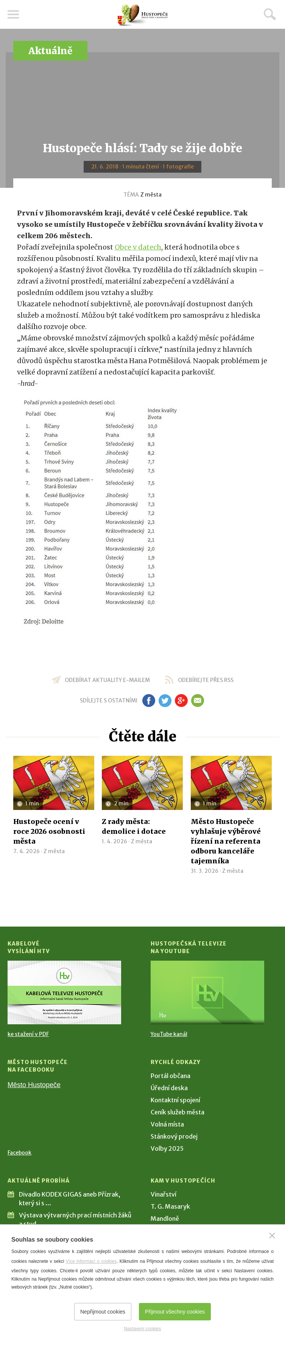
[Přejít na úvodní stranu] (142, 15)
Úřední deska (169, 1088)
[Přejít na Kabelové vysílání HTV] (64, 992)
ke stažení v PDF (28, 1034)
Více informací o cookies (91, 1261)
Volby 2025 (167, 1148)
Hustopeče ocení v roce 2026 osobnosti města (49, 831)
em (198, 700)
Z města (151, 194)
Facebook (19, 1152)
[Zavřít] (272, 1235)
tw (165, 700)
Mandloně (165, 1218)
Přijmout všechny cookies (175, 1312)
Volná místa (167, 1124)
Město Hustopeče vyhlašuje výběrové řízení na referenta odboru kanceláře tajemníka (226, 841)
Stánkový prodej (174, 1136)
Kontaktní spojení (175, 1100)
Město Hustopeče (34, 1085)
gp (181, 700)
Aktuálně (50, 51)
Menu (13, 14)
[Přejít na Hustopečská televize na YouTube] (207, 992)
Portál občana (170, 1076)
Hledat (269, 14)
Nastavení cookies (142, 1328)
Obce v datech (138, 247)
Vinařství (163, 1194)
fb (149, 700)
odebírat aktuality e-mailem (107, 680)
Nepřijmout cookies (102, 1312)
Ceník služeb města (177, 1112)
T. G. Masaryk (170, 1206)
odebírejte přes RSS (206, 680)
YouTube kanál (169, 1034)
